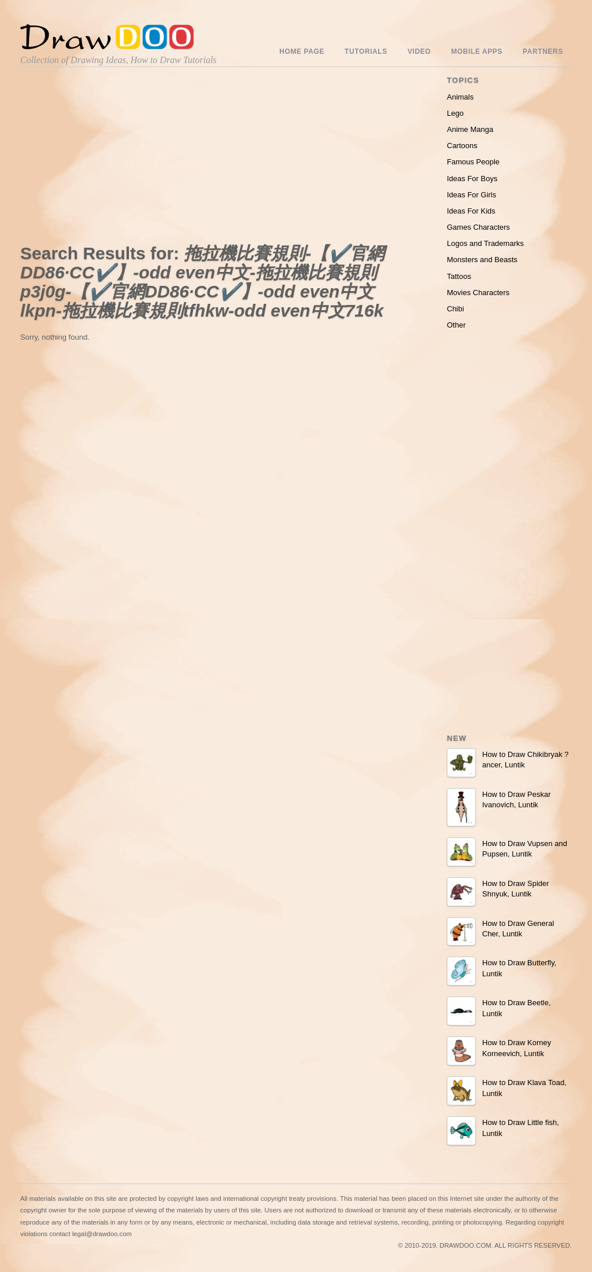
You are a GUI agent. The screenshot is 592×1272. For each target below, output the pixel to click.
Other (456, 325)
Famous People (473, 161)
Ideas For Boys (472, 178)
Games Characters (478, 227)
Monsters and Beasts (482, 259)
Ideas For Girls (471, 194)
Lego (455, 113)
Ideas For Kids (471, 211)
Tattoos (459, 276)
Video (419, 51)
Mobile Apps (476, 51)
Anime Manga (470, 129)
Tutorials (366, 51)
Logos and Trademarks (485, 243)
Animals (460, 97)
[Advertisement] (118, 158)
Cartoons (462, 145)
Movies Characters (478, 292)
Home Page (301, 51)
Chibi (455, 308)
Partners (543, 51)
